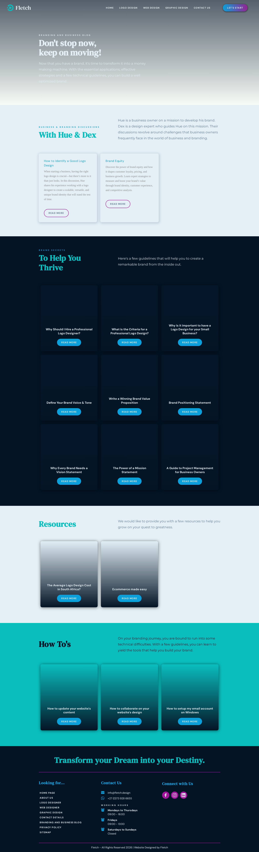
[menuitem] (109, 8)
